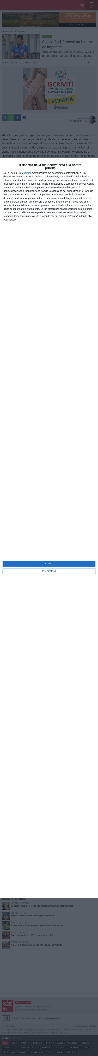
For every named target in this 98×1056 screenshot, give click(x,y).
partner (27, 173)
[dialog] (49, 528)
